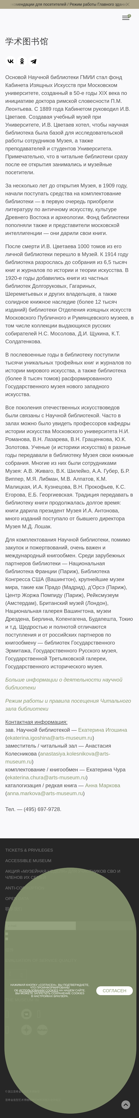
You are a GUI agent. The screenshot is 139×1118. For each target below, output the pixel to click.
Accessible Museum (28, 860)
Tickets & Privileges (29, 850)
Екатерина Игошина (102, 730)
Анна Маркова (102, 785)
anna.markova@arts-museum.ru (45, 793)
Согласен (114, 990)
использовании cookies (38, 990)
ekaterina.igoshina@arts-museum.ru (49, 738)
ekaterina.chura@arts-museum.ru (46, 777)
